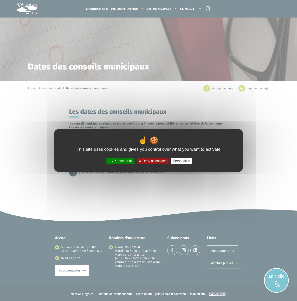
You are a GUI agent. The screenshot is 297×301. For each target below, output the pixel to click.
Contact (187, 9)
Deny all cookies (152, 161)
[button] (112, 9)
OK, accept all (120, 161)
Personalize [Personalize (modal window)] (181, 161)
